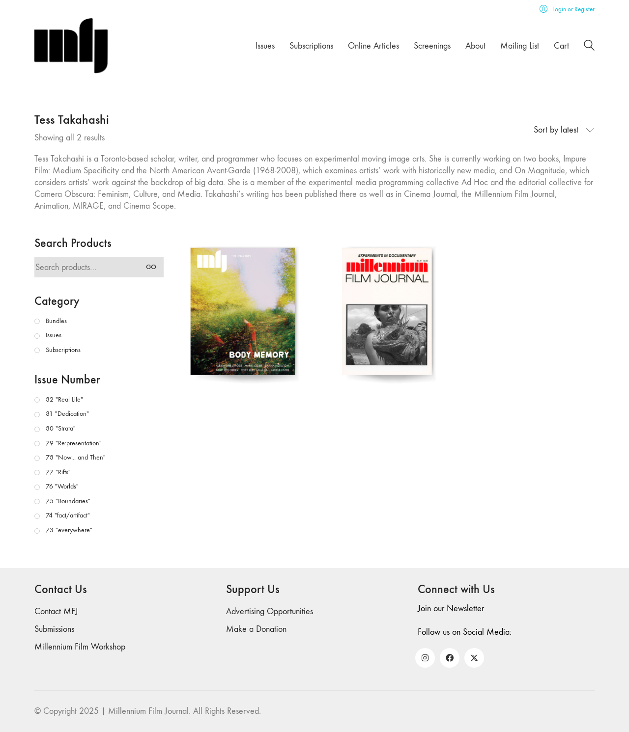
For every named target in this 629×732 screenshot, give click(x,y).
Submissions (54, 629)
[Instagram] (425, 658)
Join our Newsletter (451, 608)
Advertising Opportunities (269, 611)
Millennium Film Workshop (79, 647)
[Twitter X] (474, 658)
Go (151, 267)
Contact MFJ (56, 611)
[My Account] (567, 9)
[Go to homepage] (71, 46)
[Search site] (589, 47)
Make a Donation (256, 629)
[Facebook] (449, 658)
